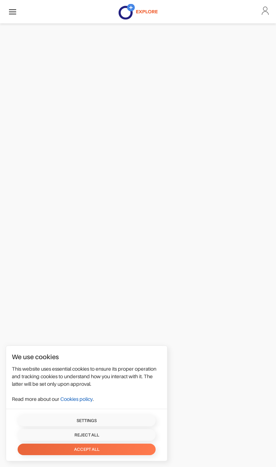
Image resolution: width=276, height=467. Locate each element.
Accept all (87, 449)
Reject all (86, 435)
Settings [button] (87, 420)
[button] (12, 11)
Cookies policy (76, 399)
